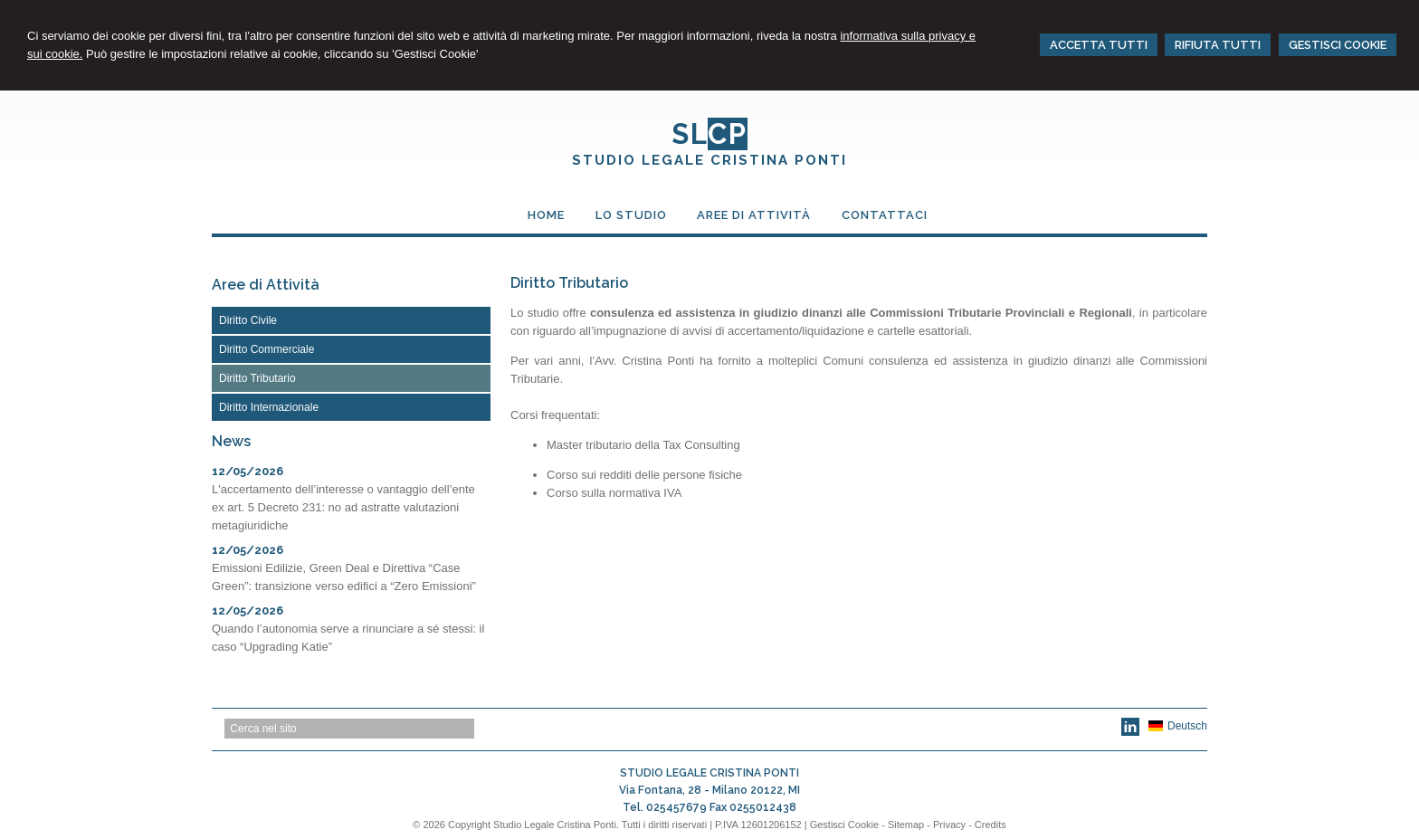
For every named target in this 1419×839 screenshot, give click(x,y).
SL (709, 134)
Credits (990, 824)
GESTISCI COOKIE (1337, 45)
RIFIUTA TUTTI (1218, 45)
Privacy (949, 824)
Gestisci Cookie (844, 824)
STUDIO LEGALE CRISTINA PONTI (709, 160)
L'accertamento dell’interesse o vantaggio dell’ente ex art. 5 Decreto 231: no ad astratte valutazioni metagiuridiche (343, 507)
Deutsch (1177, 726)
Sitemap (906, 824)
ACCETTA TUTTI (1099, 45)
